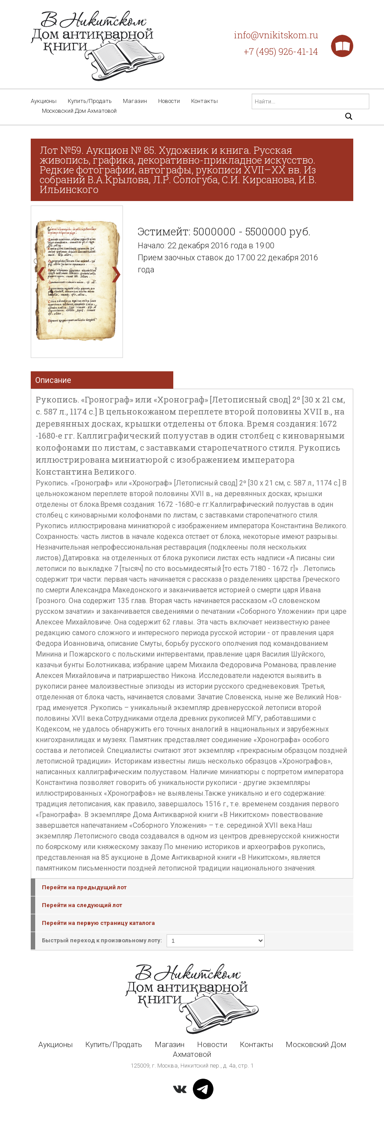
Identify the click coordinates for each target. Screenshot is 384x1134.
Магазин (135, 101)
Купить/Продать (90, 101)
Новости (169, 101)
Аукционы (44, 101)
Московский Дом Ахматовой (79, 110)
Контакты (204, 101)
